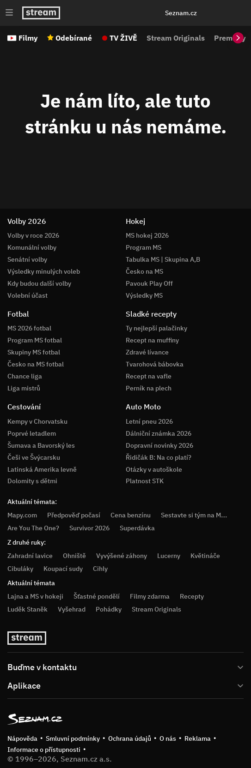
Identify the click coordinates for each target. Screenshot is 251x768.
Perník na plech (148, 388)
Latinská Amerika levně (42, 469)
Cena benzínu (130, 515)
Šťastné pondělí (96, 596)
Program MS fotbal (34, 340)
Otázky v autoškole (154, 469)
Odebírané (73, 37)
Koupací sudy (63, 568)
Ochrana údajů (129, 738)
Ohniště (74, 556)
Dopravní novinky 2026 (159, 445)
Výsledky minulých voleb (43, 271)
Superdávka (137, 528)
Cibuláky (20, 568)
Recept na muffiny (152, 340)
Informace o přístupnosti (43, 749)
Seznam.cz (181, 13)
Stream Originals (176, 37)
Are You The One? (33, 528)
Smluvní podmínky (73, 738)
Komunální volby (31, 247)
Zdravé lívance (147, 352)
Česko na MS (144, 271)
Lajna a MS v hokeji (35, 596)
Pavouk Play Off (149, 283)
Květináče (205, 556)
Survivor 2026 (89, 528)
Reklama (197, 738)
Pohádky (109, 609)
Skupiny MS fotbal (33, 352)
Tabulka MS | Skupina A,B (163, 259)
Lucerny (168, 556)
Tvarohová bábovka (155, 364)
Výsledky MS (144, 295)
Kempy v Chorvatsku (37, 421)
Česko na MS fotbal (35, 364)
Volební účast (27, 295)
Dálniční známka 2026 (158, 433)
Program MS (143, 247)
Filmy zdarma (150, 596)
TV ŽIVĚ (123, 37)
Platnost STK (145, 481)
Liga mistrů (23, 388)
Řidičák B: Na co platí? (158, 457)
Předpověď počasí (73, 515)
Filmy (28, 37)
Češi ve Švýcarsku (33, 457)
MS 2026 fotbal (29, 328)
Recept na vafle (148, 376)
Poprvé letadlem (31, 433)
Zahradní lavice (30, 556)
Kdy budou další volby (39, 283)
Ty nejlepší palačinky (156, 328)
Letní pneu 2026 (149, 421)
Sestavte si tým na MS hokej (202, 515)
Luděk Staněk (27, 609)
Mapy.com (22, 515)
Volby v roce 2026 (33, 235)
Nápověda (22, 738)
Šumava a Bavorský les (41, 445)
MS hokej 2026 (147, 235)
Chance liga (24, 376)
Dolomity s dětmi (32, 481)
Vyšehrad (72, 609)
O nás (167, 738)
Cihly (100, 568)
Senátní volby (27, 259)
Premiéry (230, 37)
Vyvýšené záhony (121, 556)
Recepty (192, 596)
